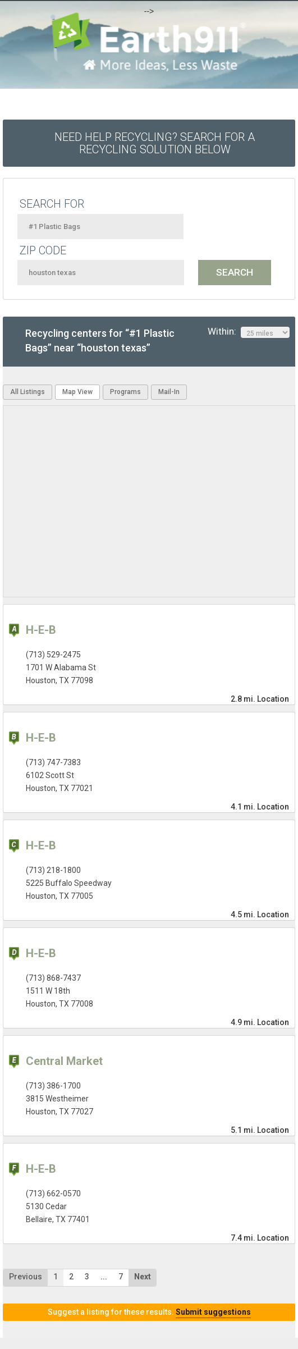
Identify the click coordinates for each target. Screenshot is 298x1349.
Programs (125, 392)
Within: (249, 332)
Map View (77, 392)
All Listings (27, 392)
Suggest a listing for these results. (149, 1311)
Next (142, 1276)
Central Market (64, 1061)
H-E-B (41, 630)
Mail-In (169, 392)
